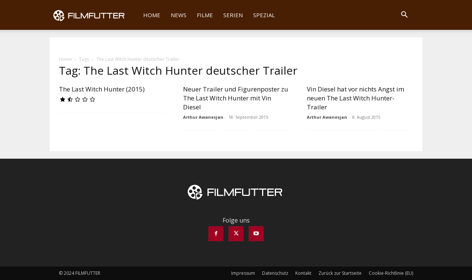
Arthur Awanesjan (203, 117)
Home (151, 15)
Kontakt (303, 273)
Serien (233, 15)
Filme (205, 15)
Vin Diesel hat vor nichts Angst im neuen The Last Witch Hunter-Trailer (355, 98)
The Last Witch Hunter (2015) (102, 89)
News (178, 15)
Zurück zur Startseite (340, 273)
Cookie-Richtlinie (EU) (391, 273)
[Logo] (94, 15)
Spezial (264, 15)
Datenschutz (275, 273)
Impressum (243, 273)
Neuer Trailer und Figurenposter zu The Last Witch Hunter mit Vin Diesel (235, 98)
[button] (404, 15)
